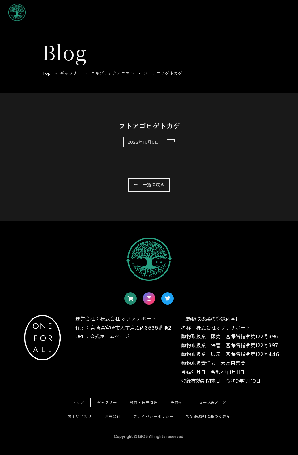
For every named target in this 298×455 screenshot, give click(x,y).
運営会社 (112, 416)
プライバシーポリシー (153, 416)
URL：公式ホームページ (102, 336)
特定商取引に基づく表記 (208, 416)
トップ (78, 402)
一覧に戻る (153, 184)
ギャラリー (107, 402)
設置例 (176, 402)
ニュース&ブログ (210, 402)
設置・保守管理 (144, 402)
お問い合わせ (80, 416)
